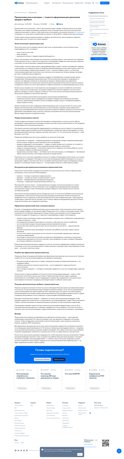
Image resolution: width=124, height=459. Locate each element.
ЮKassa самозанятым (20, 425)
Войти (97, 3)
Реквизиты (64, 415)
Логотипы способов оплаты (53, 418)
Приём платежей (19, 405)
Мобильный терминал (20, 428)
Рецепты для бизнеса (21, 12)
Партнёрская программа (52, 413)
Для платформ (18, 420)
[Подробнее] (90, 413)
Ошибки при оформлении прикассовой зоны (99, 30)
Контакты (64, 413)
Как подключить (56, 3)
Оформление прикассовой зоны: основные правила (97, 26)
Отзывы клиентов (66, 408)
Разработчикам (79, 3)
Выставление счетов (20, 410)
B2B (16, 408)
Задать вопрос (59, 359)
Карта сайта (49, 410)
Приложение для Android (90, 446)
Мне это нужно (99, 58)
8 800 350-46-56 (98, 405)
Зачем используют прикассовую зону (99, 16)
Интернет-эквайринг (20, 433)
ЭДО (31, 405)
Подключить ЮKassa (42, 359)
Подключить (104, 3)
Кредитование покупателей (21, 415)
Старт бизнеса (32, 12)
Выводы (91, 37)
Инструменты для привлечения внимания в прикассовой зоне (97, 21)
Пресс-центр (65, 418)
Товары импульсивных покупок (97, 18)
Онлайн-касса (18, 430)
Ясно (79, 454)
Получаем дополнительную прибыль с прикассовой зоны (98, 34)
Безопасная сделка (19, 423)
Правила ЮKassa (50, 408)
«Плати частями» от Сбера (21, 413)
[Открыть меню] (119, 451)
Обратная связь (82, 408)
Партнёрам (88, 3)
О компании (65, 405)
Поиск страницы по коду (82, 413)
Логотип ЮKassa (50, 415)
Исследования (79, 32)
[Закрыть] (93, 3)
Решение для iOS (88, 444)
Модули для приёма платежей (22, 435)
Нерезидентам (65, 423)
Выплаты (17, 418)
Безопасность (65, 420)
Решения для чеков (67, 3)
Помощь (80, 405)
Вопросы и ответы (82, 410)
